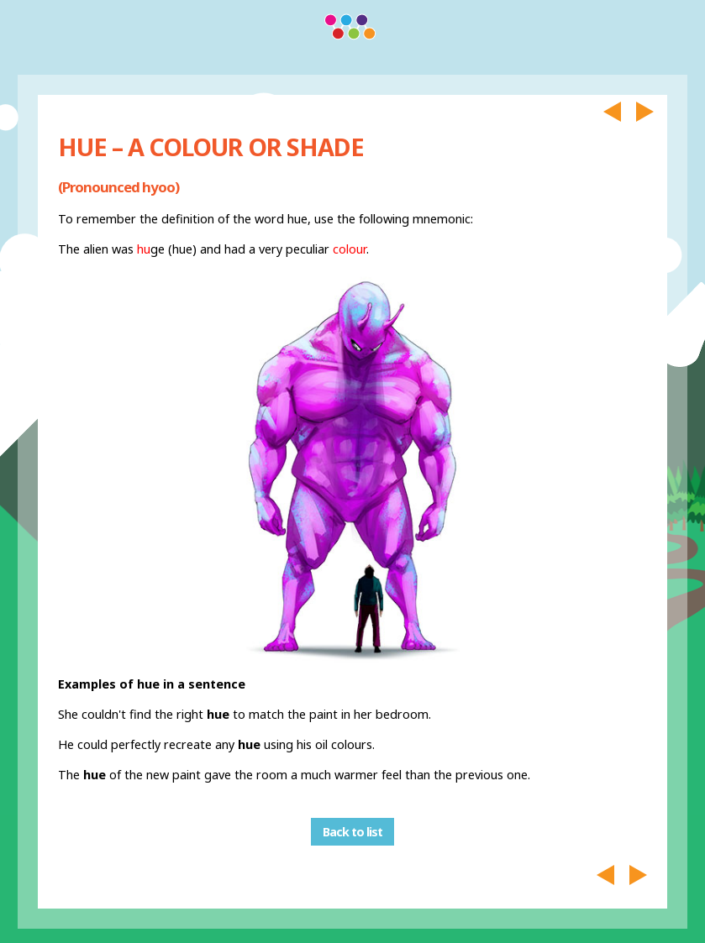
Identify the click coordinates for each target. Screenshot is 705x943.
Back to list (352, 832)
